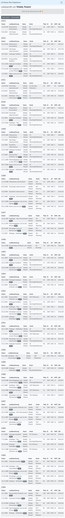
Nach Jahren (5, 17)
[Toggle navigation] (61, 2)
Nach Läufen (15, 17)
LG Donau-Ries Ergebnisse (11, 2)
